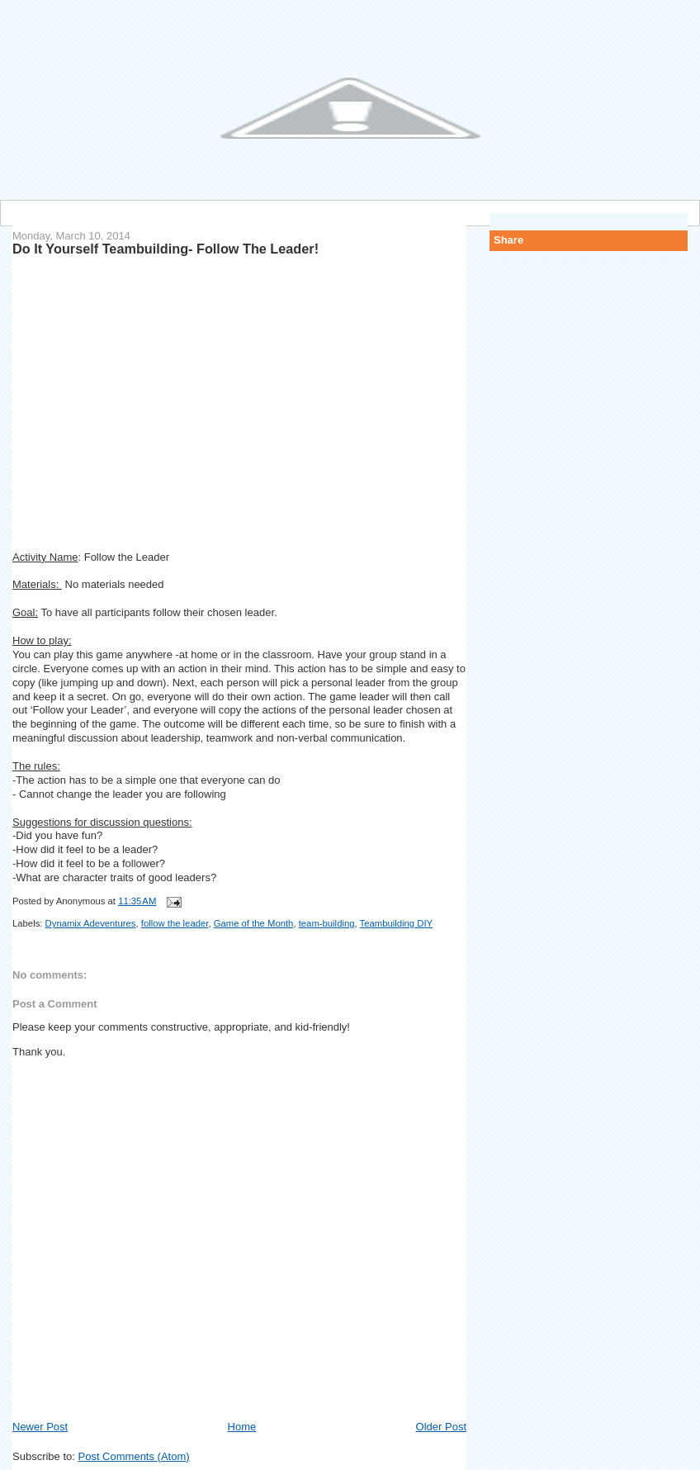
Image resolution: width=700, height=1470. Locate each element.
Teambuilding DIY (396, 923)
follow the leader (175, 923)
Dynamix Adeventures (90, 923)
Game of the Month (254, 923)
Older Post (441, 1426)
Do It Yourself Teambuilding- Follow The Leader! (165, 248)
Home (242, 1426)
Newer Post (40, 1426)
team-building (327, 923)
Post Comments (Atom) (134, 1456)
